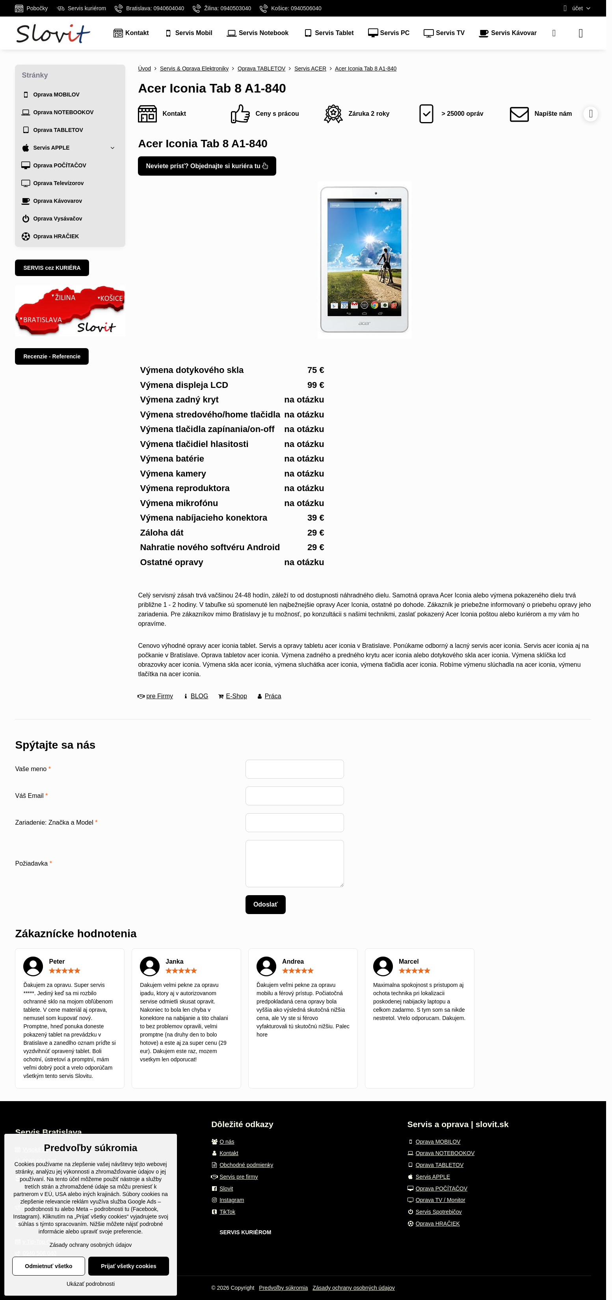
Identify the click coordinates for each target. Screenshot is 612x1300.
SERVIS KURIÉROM (245, 1232)
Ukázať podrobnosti (91, 1284)
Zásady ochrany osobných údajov (354, 1288)
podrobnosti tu (42, 1209)
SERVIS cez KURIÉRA (51, 268)
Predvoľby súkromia (283, 1288)
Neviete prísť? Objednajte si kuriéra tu (207, 166)
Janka (174, 961)
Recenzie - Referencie (51, 356)
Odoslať (265, 904)
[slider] (64, 971)
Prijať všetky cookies (128, 1266)
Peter (57, 961)
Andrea (293, 961)
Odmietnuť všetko (48, 1266)
